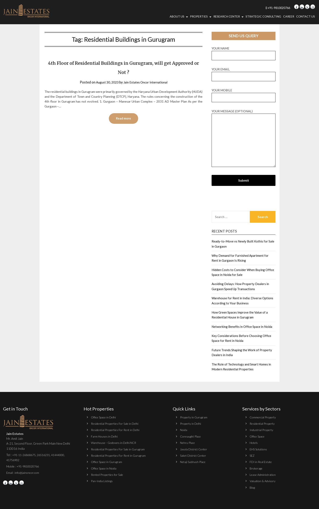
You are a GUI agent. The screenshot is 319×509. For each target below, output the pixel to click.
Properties (199, 16)
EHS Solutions (259, 449)
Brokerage (257, 468)
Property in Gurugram (194, 417)
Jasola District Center (195, 449)
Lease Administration (264, 474)
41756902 (13, 460)
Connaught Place (191, 436)
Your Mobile (243, 93)
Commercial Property (264, 417)
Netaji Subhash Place (194, 462)
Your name (243, 51)
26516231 (46, 455)
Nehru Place (188, 442)
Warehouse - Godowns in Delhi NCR (115, 442)
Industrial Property (262, 430)
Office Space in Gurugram (107, 462)
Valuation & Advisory (263, 481)
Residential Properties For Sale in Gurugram (120, 449)
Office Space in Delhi (104, 417)
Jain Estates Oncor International (146, 82)
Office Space (258, 436)
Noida (184, 430)
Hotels (254, 442)
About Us (177, 16)
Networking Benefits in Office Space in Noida (242, 326)
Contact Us (305, 16)
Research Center (226, 16)
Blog (252, 487)
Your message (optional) (243, 138)
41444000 (62, 455)
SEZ (252, 455)
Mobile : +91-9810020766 (24, 466)
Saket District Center (194, 455)
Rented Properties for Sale (109, 474)
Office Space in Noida (105, 468)
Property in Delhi (191, 423)
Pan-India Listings (102, 481)
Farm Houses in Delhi (105, 436)
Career (288, 16)
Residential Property (263, 423)
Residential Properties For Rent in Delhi (117, 430)
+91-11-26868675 (25, 455)
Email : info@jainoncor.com (23, 472)
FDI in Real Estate (262, 462)
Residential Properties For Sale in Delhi (117, 423)
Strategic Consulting (263, 16)
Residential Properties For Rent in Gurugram (120, 455)
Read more (123, 119)
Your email (243, 72)
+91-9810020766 (269, 8)
